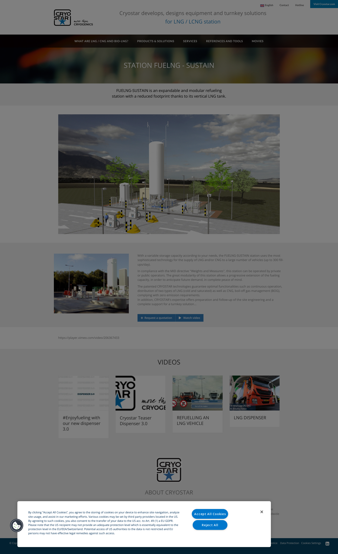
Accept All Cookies (210, 514)
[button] (17, 525)
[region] (144, 524)
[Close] (262, 512)
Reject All (210, 525)
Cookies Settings (210, 536)
